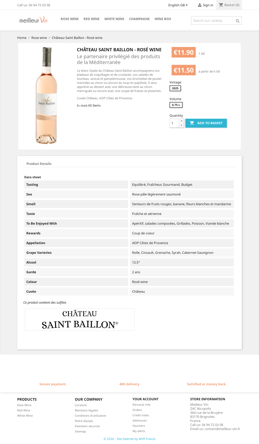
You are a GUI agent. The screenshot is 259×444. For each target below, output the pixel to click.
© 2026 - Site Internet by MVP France (129, 439)
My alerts (139, 431)
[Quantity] (174, 123)
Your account (145, 399)
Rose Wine (24, 405)
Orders (137, 410)
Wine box (163, 19)
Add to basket (206, 123)
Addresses (140, 420)
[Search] (216, 20)
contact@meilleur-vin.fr (222, 429)
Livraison (81, 405)
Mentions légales (86, 410)
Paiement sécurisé (87, 426)
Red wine (92, 19)
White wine (114, 19)
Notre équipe (84, 421)
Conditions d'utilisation (90, 415)
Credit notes (141, 415)
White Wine (25, 415)
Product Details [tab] (39, 163)
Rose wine (70, 19)
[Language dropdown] (178, 5)
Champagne (139, 19)
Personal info (141, 405)
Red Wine (23, 410)
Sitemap (80, 431)
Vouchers (139, 426)
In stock (82, 105)
